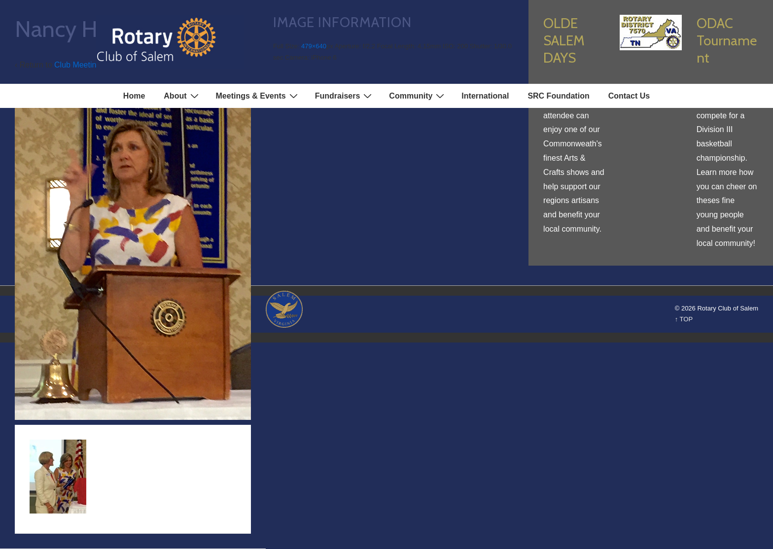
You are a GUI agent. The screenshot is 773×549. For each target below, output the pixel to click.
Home (134, 96)
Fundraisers (345, 96)
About (182, 96)
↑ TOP (684, 319)
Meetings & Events (258, 96)
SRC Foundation (558, 96)
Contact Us (629, 96)
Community (418, 96)
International (485, 96)
